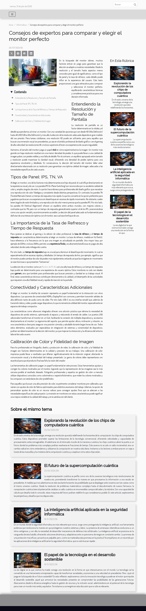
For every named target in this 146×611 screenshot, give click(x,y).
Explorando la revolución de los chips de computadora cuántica (122, 89)
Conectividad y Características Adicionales (32, 115)
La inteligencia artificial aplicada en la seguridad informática (122, 173)
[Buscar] (125, 4)
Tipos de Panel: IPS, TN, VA (26, 103)
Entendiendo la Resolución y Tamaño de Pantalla (35, 98)
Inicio (11, 24)
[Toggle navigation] (12, 14)
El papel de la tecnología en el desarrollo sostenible (122, 216)
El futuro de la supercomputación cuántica (122, 132)
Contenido (20, 92)
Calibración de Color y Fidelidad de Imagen (33, 121)
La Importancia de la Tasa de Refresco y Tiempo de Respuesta (40, 109)
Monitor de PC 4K (49, 266)
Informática (22, 24)
